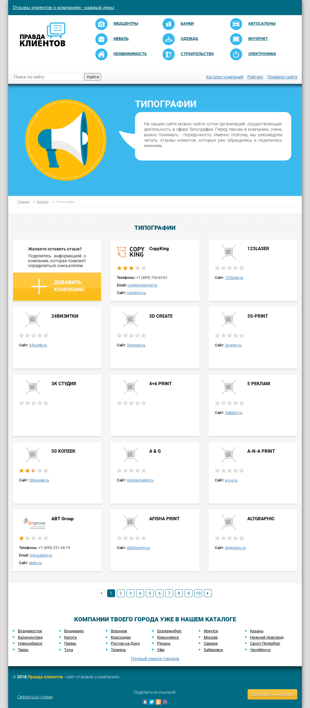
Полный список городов (155, 658)
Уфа (160, 649)
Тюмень (118, 649)
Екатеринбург (169, 631)
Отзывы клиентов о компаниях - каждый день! (63, 7)
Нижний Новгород (267, 637)
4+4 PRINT (160, 383)
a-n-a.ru (231, 480)
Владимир (74, 631)
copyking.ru (136, 293)
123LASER (258, 248)
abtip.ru (35, 563)
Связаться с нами (35, 696)
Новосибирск (30, 643)
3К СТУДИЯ (63, 383)
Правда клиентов (45, 676)
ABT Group (62, 518)
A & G (155, 451)
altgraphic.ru (235, 548)
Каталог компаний (224, 76)
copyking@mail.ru (142, 285)
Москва (211, 637)
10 (198, 593)
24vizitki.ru (38, 345)
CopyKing (159, 248)
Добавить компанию (57, 286)
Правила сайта (282, 76)
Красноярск (168, 637)
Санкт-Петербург (265, 643)
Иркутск (211, 631)
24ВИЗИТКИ (64, 316)
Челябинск (260, 649)
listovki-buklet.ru (140, 480)
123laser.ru (234, 278)
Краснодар (121, 637)
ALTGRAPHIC (261, 518)
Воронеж (119, 631)
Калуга (70, 637)
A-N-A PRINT (261, 451)
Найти (93, 76)
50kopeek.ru (39, 480)
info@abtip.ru (41, 555)
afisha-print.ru (138, 548)
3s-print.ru (233, 345)
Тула (68, 649)
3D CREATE (161, 316)
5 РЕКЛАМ (258, 383)
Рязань (163, 643)
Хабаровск (213, 649)
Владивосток (30, 631)
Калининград (30, 637)
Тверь (23, 649)
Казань (256, 631)
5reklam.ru (233, 413)
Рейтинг (255, 76)
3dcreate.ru (136, 345)
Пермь (70, 643)
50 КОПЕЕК (63, 451)
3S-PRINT (257, 316)
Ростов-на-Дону (125, 643)
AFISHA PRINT (164, 518)
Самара (211, 643)
